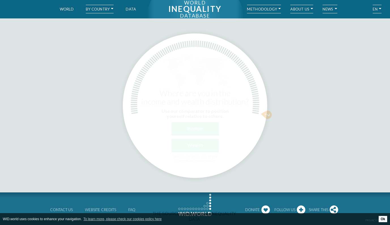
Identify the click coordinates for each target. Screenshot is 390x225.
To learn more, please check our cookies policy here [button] (123, 219)
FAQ (131, 209)
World (67, 9)
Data (131, 9)
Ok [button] (383, 219)
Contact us (61, 209)
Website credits (100, 209)
